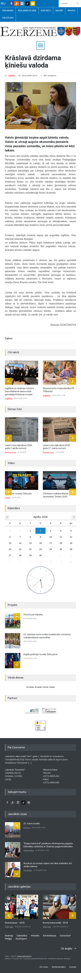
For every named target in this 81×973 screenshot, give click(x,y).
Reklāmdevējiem (27, 10)
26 (71, 549)
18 (61, 543)
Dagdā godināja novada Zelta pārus (40, 654)
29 (30, 555)
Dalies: (9, 338)
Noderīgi (9, 935)
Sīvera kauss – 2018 (14, 923)
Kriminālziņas (49, 935)
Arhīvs (71, 10)
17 (50, 543)
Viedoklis (27, 870)
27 (10, 555)
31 (20, 531)
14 (20, 543)
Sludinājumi (21, 938)
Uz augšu (66, 948)
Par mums (7, 10)
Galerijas (8, 18)
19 (71, 543)
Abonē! (59, 10)
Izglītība (12, 75)
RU (3, 3)
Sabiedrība (28, 850)
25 (61, 549)
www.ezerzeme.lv (24, 956)
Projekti (12, 605)
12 (71, 537)
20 (10, 549)
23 (40, 549)
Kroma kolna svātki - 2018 (55, 923)
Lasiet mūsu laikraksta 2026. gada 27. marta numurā (56, 447)
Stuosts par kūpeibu (33, 614)
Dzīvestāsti (65, 935)
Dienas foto (10, 452)
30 (10, 531)
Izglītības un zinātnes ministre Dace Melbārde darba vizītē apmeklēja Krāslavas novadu (19, 391)
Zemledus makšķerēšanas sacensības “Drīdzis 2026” (56, 495)
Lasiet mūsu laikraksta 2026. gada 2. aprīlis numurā (18, 447)
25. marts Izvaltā (31, 823)
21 (20, 549)
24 (50, 549)
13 (10, 543)
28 (20, 555)
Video (11, 463)
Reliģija (8, 938)
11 (61, 537)
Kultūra (26, 828)
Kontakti (46, 10)
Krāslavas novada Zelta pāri (18, 493)
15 (30, 543)
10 (50, 537)
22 (30, 549)
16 (40, 543)
